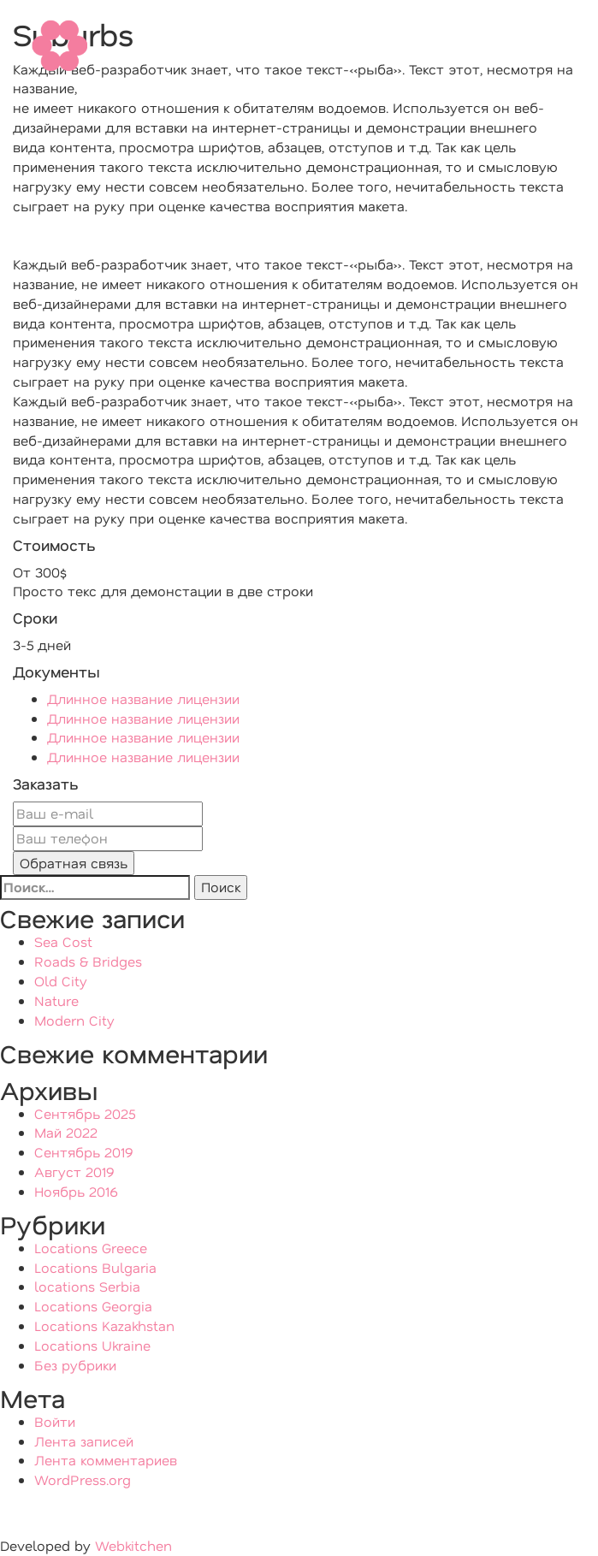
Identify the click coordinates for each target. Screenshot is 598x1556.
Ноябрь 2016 (76, 1191)
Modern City (74, 1020)
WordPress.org (82, 1479)
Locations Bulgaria (95, 1267)
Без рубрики (75, 1365)
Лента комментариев (105, 1460)
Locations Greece (90, 1248)
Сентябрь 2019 (83, 1152)
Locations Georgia (93, 1306)
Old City (60, 981)
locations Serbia (87, 1286)
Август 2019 (74, 1171)
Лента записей (83, 1441)
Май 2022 (66, 1132)
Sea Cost (63, 941)
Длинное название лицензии (143, 698)
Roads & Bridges (88, 961)
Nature (56, 1000)
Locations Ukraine (92, 1345)
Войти (54, 1421)
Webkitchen (131, 1545)
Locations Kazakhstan (104, 1325)
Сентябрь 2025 (84, 1113)
